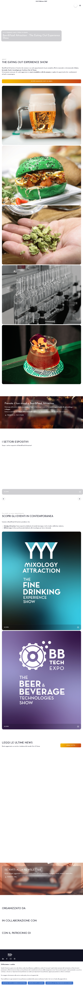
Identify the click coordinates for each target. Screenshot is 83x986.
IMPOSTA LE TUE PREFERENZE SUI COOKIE (59, 983)
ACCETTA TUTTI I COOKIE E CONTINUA (14, 983)
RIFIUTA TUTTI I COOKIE (36, 983)
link (37, 975)
